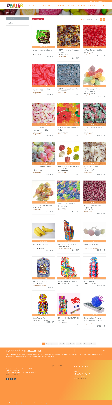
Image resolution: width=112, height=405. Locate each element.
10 (74, 344)
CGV (39, 403)
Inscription (102, 1)
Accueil (8, 403)
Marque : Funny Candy (64, 248)
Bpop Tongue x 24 (90, 281)
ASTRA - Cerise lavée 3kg (93, 50)
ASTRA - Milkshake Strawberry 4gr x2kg (40, 129)
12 (80, 344)
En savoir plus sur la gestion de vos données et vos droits (37, 356)
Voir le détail (43, 47)
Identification (94, 1)
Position (92, 19)
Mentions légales (33, 403)
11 (77, 344)
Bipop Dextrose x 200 (92, 244)
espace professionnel (12, 374)
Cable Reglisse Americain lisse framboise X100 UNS (93, 319)
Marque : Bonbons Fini (90, 324)
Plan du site (25, 403)
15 (91, 344)
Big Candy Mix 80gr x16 (67, 244)
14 (87, 344)
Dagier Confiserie (56, 365)
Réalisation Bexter (53, 403)
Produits (71, 6)
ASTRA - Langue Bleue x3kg (68, 89)
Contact (19, 403)
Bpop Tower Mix (39, 318)
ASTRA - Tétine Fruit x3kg (42, 205)
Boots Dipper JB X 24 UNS (68, 281)
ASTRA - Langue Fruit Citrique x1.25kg (92, 90)
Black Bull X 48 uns (40, 281)
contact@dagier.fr (83, 378)
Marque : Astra (62, 56)
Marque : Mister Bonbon (91, 248)
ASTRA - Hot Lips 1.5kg (41, 89)
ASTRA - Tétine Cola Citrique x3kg (91, 167)
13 (84, 344)
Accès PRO (13, 403)
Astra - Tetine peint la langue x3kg (66, 205)
